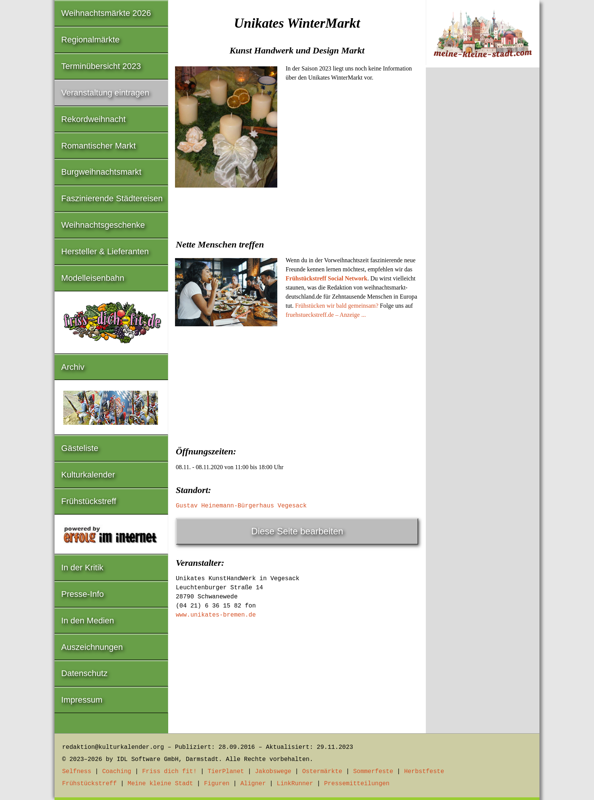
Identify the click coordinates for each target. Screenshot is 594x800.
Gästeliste (79, 448)
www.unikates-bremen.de (216, 615)
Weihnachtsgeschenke (103, 225)
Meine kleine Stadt (160, 783)
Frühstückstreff (88, 501)
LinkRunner (295, 783)
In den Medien (87, 620)
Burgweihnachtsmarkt (101, 172)
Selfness (76, 771)
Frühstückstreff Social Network (326, 278)
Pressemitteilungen (356, 783)
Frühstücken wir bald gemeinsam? (336, 305)
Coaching (116, 771)
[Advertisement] (297, 386)
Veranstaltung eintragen (105, 92)
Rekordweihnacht (93, 119)
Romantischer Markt (98, 145)
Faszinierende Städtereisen (112, 198)
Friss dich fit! (169, 771)
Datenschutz (84, 673)
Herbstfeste (424, 771)
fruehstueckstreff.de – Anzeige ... (326, 315)
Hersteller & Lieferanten (105, 251)
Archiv (72, 367)
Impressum (82, 700)
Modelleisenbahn (92, 278)
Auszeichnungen (92, 647)
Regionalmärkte (90, 39)
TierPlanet (226, 771)
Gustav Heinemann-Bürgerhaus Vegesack (241, 506)
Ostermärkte (322, 771)
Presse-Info (82, 594)
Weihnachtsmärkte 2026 (106, 13)
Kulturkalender (88, 474)
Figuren (216, 783)
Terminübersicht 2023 (101, 66)
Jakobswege (273, 771)
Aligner (253, 783)
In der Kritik (82, 567)
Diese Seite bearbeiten (297, 531)
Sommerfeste (373, 771)
